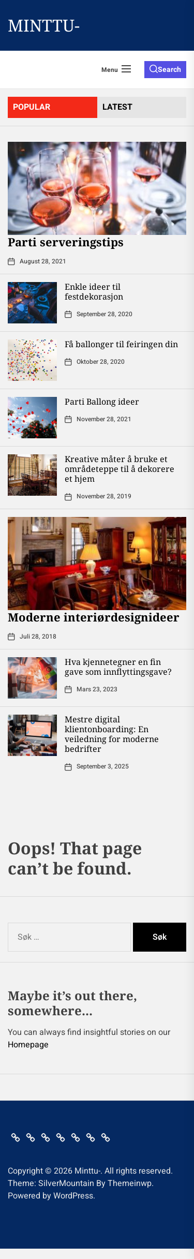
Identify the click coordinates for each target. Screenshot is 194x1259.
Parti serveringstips (66, 241)
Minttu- (44, 25)
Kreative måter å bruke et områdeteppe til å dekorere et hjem (119, 468)
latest (117, 107)
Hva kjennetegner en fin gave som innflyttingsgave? (118, 666)
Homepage (28, 1045)
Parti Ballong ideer (102, 401)
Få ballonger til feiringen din (121, 344)
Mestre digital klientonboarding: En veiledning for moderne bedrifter (112, 734)
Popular (31, 107)
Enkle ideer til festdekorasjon (94, 291)
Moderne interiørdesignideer (94, 617)
